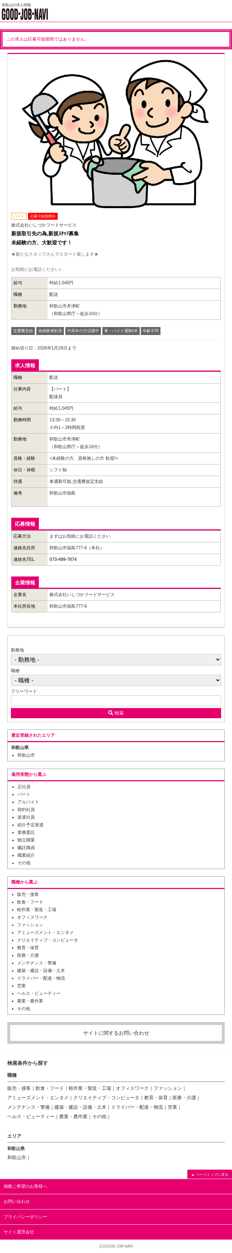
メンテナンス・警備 (36, 962)
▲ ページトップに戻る (209, 1175)
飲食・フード (30, 902)
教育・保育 (28, 947)
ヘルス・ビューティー (39, 993)
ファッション (30, 924)
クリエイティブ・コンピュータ (47, 940)
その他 (23, 862)
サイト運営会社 (19, 1232)
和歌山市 (26, 755)
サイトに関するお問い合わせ (116, 1033)
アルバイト (28, 802)
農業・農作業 (30, 1001)
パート (23, 794)
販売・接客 (28, 894)
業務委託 (26, 832)
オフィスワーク (32, 917)
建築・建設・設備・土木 (41, 970)
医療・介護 (28, 955)
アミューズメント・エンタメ (45, 932)
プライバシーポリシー (25, 1216)
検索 (116, 713)
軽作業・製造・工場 (36, 909)
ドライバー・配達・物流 (41, 978)
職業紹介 (26, 855)
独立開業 (26, 840)
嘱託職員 (26, 847)
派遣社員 (26, 817)
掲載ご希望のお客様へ (25, 1186)
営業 (21, 985)
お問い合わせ (17, 1201)
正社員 (23, 786)
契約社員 (26, 809)
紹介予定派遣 (30, 824)
